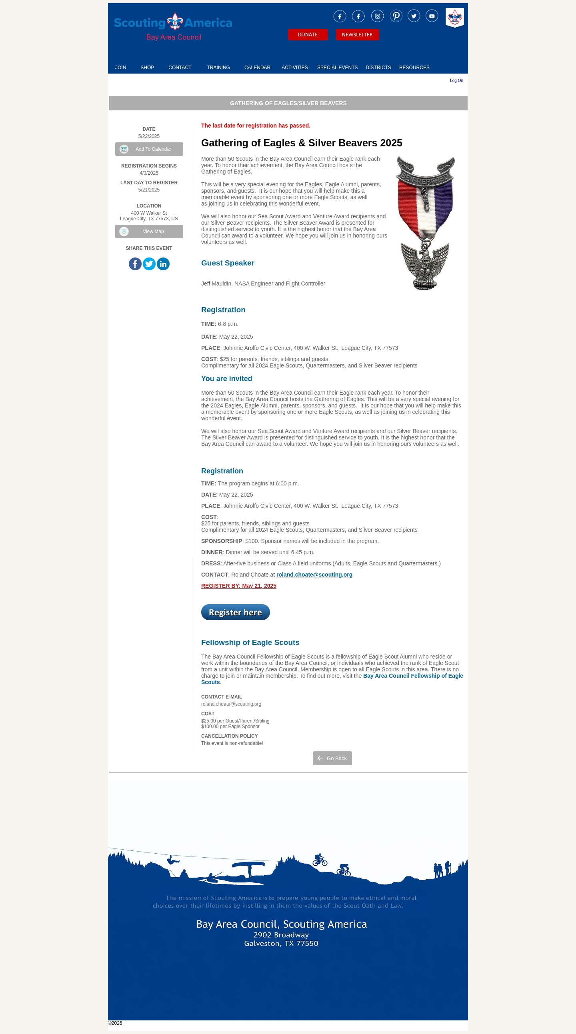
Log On (456, 80)
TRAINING (218, 67)
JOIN (120, 67)
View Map (153, 231)
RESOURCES (414, 67)
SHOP (147, 67)
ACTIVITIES (295, 67)
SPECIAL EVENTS (337, 67)
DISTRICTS (378, 67)
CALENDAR (257, 67)
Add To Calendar (153, 149)
